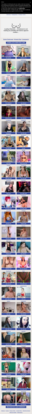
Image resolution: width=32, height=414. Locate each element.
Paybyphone (15, 14)
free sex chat (23, 133)
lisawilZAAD (23, 165)
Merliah (23, 150)
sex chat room (8, 208)
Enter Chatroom (8, 39)
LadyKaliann (8, 180)
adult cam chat (23, 238)
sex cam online (23, 359)
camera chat (23, 223)
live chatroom (8, 404)
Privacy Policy (12, 410)
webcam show (8, 118)
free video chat (8, 359)
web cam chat (8, 178)
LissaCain (23, 90)
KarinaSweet (23, 316)
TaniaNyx (8, 376)
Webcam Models (13, 412)
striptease (8, 72)
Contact (7, 410)
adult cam (8, 193)
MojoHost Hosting (26, 410)
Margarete (8, 135)
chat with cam (8, 329)
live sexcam (8, 57)
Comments (25, 39)
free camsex (23, 404)
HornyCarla (23, 391)
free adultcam (8, 103)
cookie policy (22, 8)
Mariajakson (23, 361)
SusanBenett (23, 45)
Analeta (8, 75)
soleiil (8, 195)
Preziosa (8, 256)
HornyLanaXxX (8, 225)
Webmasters (19, 412)
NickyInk (23, 256)
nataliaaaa (23, 195)
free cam (8, 314)
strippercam (8, 253)
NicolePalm (23, 301)
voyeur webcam (8, 88)
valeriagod (8, 90)
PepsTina (23, 331)
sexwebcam (8, 133)
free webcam (23, 118)
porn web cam (8, 298)
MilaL (8, 150)
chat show (8, 374)
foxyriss (23, 225)
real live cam (8, 238)
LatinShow (8, 331)
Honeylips (23, 240)
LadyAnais (8, 105)
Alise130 (23, 75)
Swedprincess (8, 346)
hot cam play (8, 148)
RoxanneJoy (8, 361)
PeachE (8, 316)
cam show (8, 163)
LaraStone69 (8, 391)
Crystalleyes (8, 120)
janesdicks (23, 135)
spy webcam (23, 103)
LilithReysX (8, 240)
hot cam (23, 88)
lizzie (23, 271)
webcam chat (8, 268)
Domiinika (23, 180)
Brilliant (8, 165)
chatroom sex (23, 57)
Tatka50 (23, 376)
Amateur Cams (22, 14)
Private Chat (17, 39)
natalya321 (23, 120)
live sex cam (8, 283)
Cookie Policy (19, 410)
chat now (23, 298)
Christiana (8, 45)
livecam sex (8, 223)
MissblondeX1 (23, 286)
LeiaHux (8, 301)
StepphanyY (8, 271)
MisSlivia (23, 210)
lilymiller (23, 105)
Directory (9, 14)
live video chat (23, 193)
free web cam (23, 374)
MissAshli (8, 210)
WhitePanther (8, 60)
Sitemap (3, 410)
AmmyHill (23, 346)
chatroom (23, 72)
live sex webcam (23, 268)
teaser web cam (23, 163)
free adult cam (23, 283)
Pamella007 (8, 286)
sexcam (23, 148)
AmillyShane (23, 60)
